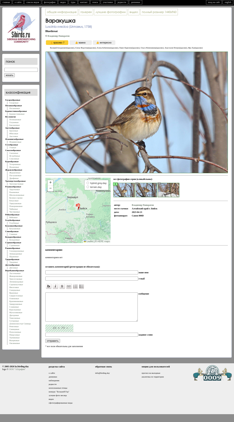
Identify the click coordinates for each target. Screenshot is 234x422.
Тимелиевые (14, 318)
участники (108, 2)
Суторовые (14, 321)
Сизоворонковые (16, 251)
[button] (77, 206)
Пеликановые (15, 119)
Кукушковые (14, 228)
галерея (86, 12)
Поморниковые (16, 206)
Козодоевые (14, 240)
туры (73, 2)
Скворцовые (14, 290)
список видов (32, 2)
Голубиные (14, 223)
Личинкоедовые (16, 282)
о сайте (18, 2)
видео (63, 2)
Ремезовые (14, 326)
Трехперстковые (16, 184)
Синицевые (14, 329)
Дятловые (13, 268)
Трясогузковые (15, 279)
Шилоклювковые (16, 195)
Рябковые (13, 217)
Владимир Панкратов (59, 36)
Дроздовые (14, 315)
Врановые (13, 293)
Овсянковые (14, 343)
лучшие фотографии (111, 12)
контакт (84, 2)
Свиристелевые (16, 296)
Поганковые (14, 108)
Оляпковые (14, 298)
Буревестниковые (16, 114)
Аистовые (13, 136)
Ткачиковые (14, 337)
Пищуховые (14, 335)
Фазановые (14, 167)
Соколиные (14, 159)
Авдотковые (14, 189)
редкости (122, 2)
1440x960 (159, 12)
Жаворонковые (15, 276)
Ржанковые (14, 192)
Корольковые (15, 309)
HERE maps (103, 241)
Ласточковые (15, 273)
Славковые (14, 307)
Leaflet (88, 241)
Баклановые (14, 125)
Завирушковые (15, 304)
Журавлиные (15, 172)
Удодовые (13, 262)
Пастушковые (15, 175)
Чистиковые (14, 212)
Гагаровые (13, 103)
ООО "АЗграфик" (17, 375)
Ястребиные (14, 156)
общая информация (62, 12)
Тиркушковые (15, 203)
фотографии (50, 2)
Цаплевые (13, 131)
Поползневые (15, 332)
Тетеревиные (15, 164)
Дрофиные (14, 178)
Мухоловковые (15, 312)
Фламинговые (15, 142)
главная (6, 2)
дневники (135, 2)
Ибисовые (13, 133)
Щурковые (14, 256)
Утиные (12, 147)
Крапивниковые (16, 301)
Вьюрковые (14, 340)
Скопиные (13, 153)
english (228, 2)
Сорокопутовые (16, 284)
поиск (95, 2)
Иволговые (14, 287)
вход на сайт (214, 2)
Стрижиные (14, 245)
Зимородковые (15, 254)
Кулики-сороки (15, 198)
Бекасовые (13, 200)
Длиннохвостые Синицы (20, 323)
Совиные (13, 234)
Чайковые (13, 209)
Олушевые (14, 122)
